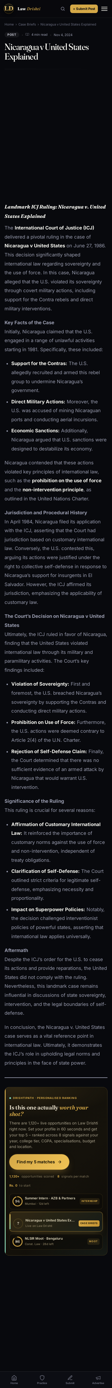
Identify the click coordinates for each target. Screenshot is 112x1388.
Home (9, 24)
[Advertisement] (56, 132)
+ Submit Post (84, 9)
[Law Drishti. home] (21, 8)
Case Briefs (27, 24)
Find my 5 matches (39, 1161)
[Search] (63, 9)
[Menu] (104, 9)
